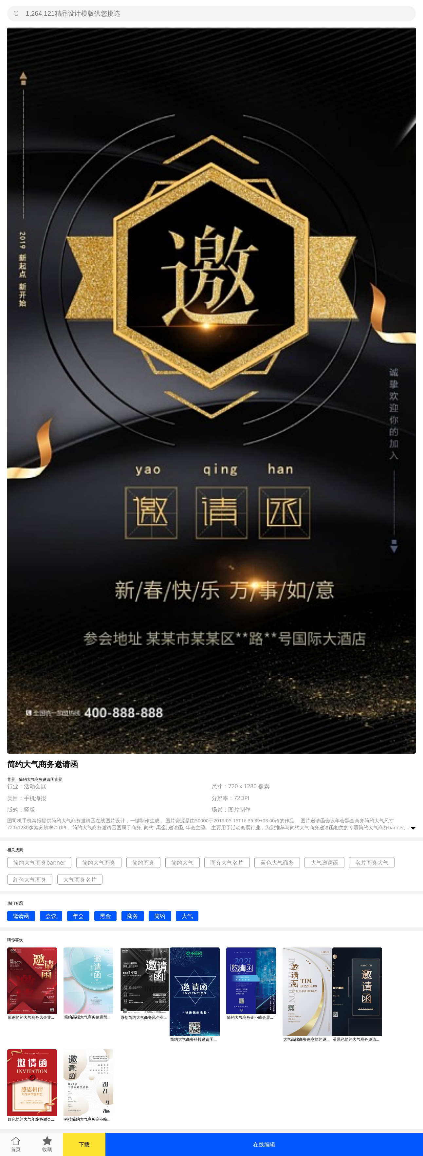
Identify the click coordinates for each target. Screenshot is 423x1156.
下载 (84, 1144)
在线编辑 (264, 1144)
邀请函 (21, 916)
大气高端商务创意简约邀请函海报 (307, 1039)
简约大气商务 (99, 862)
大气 (187, 916)
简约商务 (143, 862)
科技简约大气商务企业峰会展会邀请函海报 (88, 1119)
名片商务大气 (372, 862)
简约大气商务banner (39, 862)
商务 (132, 916)
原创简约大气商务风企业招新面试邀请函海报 (32, 1017)
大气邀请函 (325, 862)
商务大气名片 (227, 862)
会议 (51, 916)
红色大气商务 (29, 879)
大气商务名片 (80, 879)
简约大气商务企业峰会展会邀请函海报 (251, 1017)
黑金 (105, 916)
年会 (78, 916)
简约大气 (182, 862)
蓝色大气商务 (277, 862)
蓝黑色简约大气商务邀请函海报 (357, 1039)
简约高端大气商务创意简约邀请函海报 (88, 1017)
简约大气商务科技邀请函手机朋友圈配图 (194, 1039)
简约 (159, 916)
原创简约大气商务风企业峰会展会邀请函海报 (145, 1017)
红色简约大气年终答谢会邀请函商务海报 (32, 1119)
